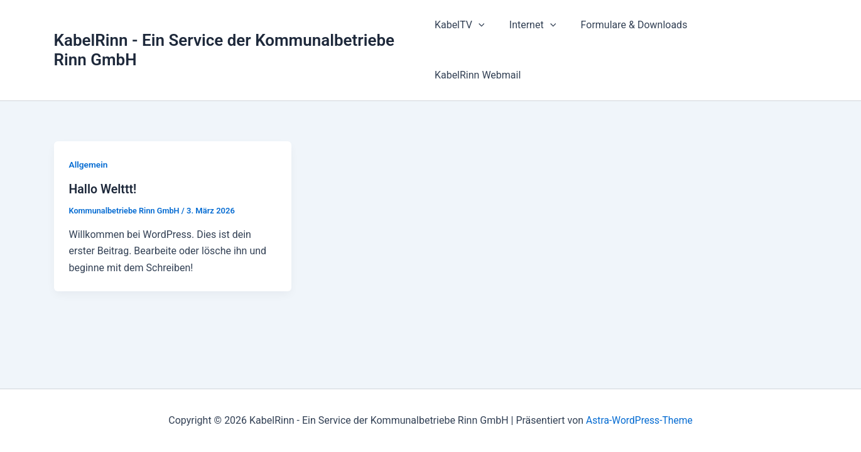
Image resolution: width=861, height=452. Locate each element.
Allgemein (89, 123)
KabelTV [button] (472, 29)
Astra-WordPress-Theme (639, 420)
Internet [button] (540, 29)
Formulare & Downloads (637, 29)
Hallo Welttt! (103, 148)
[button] (491, 29)
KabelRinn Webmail (754, 29)
